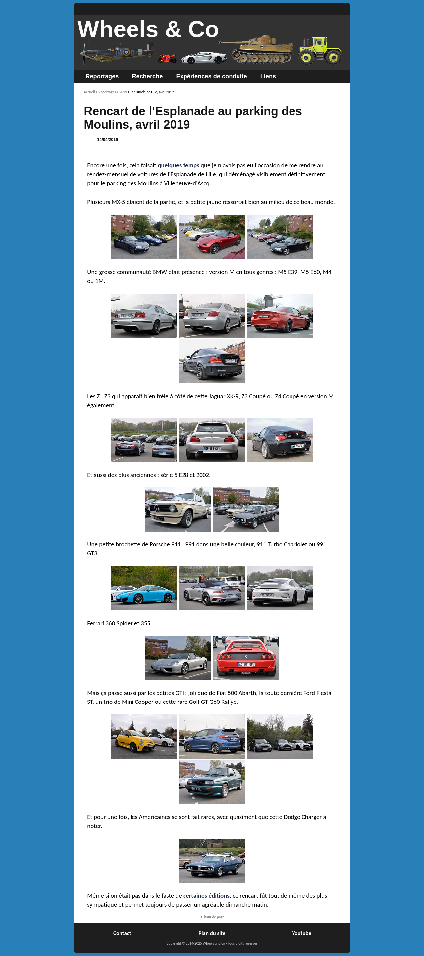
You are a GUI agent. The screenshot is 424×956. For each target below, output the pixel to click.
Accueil (89, 92)
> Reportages (106, 92)
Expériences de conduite (211, 76)
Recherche (147, 76)
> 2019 (122, 92)
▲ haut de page (212, 917)
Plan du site (212, 933)
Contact (122, 933)
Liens (268, 76)
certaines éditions (206, 895)
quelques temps (178, 165)
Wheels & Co (148, 29)
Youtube (301, 933)
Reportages (102, 76)
